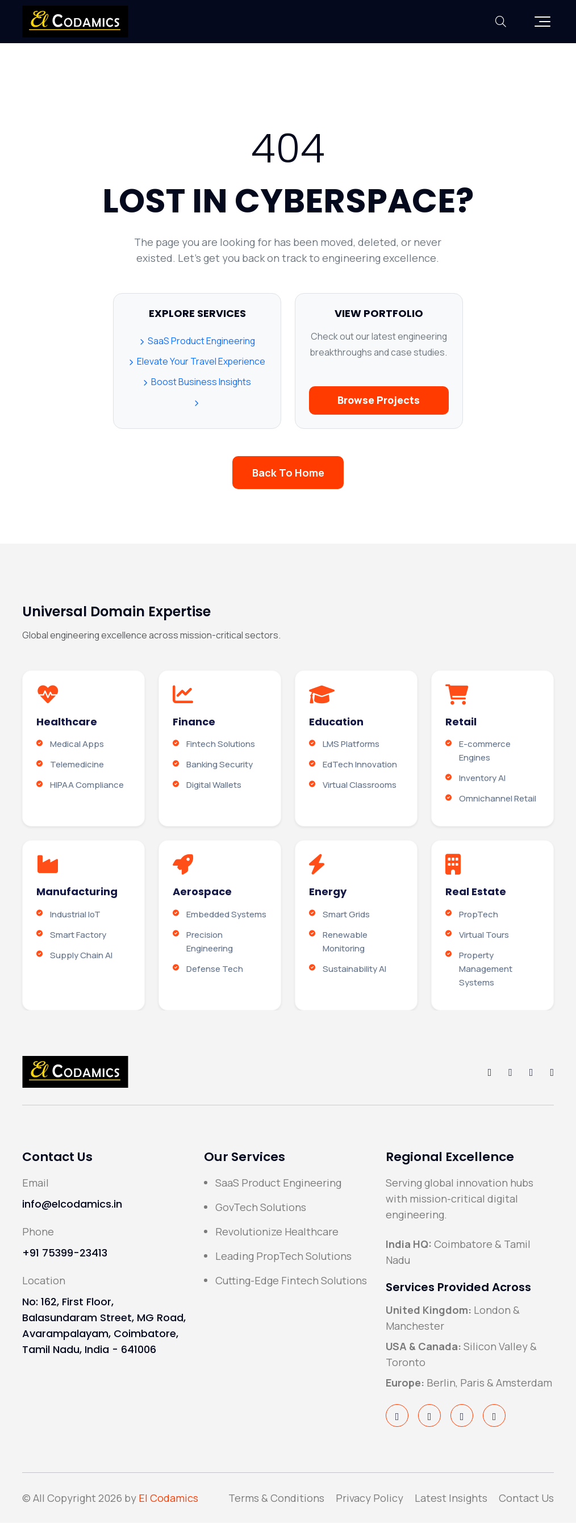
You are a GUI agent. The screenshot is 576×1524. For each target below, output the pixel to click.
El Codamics (168, 1499)
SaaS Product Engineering (197, 342)
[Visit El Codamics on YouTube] (494, 1416)
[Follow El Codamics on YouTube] (552, 1073)
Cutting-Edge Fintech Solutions (291, 1281)
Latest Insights (451, 1499)
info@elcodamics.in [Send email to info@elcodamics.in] (72, 1205)
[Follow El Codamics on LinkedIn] (531, 1073)
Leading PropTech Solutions (283, 1257)
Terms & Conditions (276, 1499)
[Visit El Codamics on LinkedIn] (461, 1416)
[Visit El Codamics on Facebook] (397, 1416)
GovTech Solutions (260, 1208)
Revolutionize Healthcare (277, 1232)
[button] (542, 21)
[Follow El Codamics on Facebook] (490, 1073)
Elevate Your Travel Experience (197, 363)
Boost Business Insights (197, 383)
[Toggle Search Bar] (500, 21)
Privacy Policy (369, 1499)
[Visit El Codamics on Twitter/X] (429, 1416)
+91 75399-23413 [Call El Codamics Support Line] (64, 1254)
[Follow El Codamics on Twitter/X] (510, 1073)
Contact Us (526, 1499)
